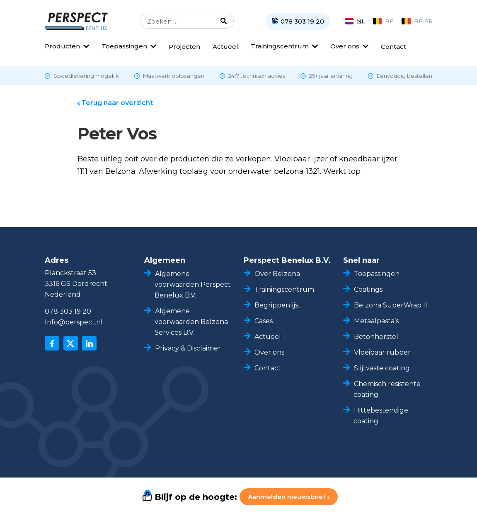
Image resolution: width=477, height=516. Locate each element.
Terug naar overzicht (117, 103)
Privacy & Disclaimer (188, 348)
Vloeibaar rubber (382, 352)
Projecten (184, 46)
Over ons (344, 46)
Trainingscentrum (280, 46)
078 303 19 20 (68, 311)
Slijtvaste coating (382, 368)
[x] (70, 343)
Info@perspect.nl (74, 322)
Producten (62, 46)
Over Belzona (277, 274)
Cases (263, 321)
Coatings (368, 289)
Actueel (225, 46)
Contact (393, 46)
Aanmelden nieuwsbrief (288, 497)
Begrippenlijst (277, 305)
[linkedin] (89, 343)
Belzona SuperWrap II (390, 305)
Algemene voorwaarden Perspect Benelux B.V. (193, 284)
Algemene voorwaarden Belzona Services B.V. (191, 321)
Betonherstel (376, 337)
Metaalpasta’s (376, 321)
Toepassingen (124, 46)
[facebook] (52, 343)
